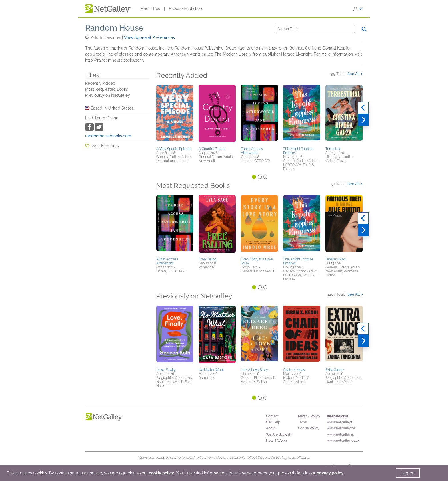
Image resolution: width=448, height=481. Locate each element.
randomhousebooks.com (108, 136)
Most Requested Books (106, 89)
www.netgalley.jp (340, 434)
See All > (355, 74)
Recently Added (100, 83)
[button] (87, 37)
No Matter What (211, 370)
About (270, 428)
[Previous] (363, 108)
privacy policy (330, 473)
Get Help (273, 422)
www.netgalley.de (341, 428)
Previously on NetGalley (107, 95)
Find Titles (150, 8)
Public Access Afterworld (252, 151)
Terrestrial (333, 149)
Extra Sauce (334, 370)
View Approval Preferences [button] (149, 37)
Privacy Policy (309, 416)
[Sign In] (358, 8)
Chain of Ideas (294, 370)
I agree (407, 473)
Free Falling (207, 259)
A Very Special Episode (173, 149)
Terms (303, 422)
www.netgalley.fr (340, 422)
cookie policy (161, 473)
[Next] (363, 120)
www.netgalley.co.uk (343, 440)
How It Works (276, 440)
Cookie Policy (308, 428)
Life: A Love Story (254, 370)
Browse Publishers (186, 8)
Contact (272, 416)
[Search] (315, 29)
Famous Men (335, 259)
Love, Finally (165, 370)
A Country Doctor (212, 149)
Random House (114, 28)
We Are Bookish (278, 434)
